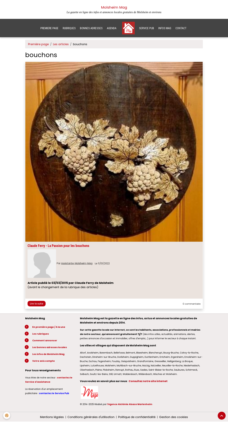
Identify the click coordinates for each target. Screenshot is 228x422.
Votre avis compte (43, 361)
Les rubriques (40, 333)
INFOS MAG (164, 28)
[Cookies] (6, 415)
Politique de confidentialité (136, 417)
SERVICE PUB (146, 28)
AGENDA (111, 28)
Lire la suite (36, 303)
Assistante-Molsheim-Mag (76, 263)
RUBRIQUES (69, 28)
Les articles (61, 44)
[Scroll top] (222, 416)
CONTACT (180, 28)
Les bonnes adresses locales (49, 347)
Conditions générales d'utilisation (90, 417)
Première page (38, 44)
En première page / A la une (48, 327)
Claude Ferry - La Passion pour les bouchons (58, 246)
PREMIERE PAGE (49, 28)
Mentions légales (52, 417)
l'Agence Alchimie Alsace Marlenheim (129, 404)
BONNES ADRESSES (91, 28)
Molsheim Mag (114, 7)
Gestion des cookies (173, 417)
